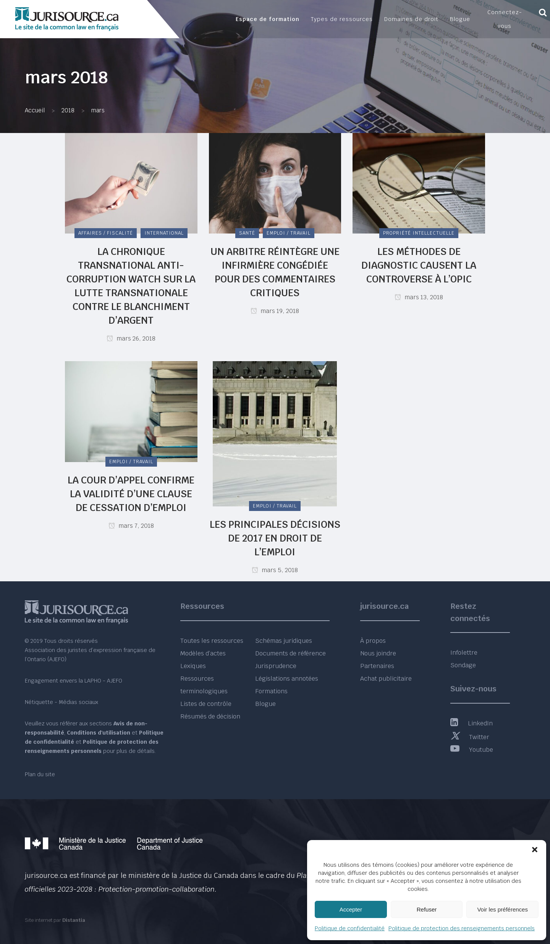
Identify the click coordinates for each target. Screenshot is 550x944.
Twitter (469, 737)
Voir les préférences (502, 909)
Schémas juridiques (283, 641)
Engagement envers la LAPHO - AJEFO (73, 680)
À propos (373, 641)
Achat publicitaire (386, 679)
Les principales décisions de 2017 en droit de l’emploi (275, 538)
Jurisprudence (275, 666)
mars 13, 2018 (419, 297)
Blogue (265, 704)
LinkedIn (471, 723)
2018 (67, 110)
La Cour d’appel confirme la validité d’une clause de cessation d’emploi (131, 494)
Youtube (471, 750)
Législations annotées (286, 679)
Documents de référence (290, 653)
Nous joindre (378, 653)
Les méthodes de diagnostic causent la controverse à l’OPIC (418, 265)
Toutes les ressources (211, 641)
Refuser (427, 909)
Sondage (463, 665)
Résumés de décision (210, 716)
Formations (271, 691)
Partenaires (377, 666)
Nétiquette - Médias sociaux (61, 702)
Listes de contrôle (205, 704)
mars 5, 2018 (275, 570)
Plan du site (40, 774)
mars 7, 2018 (131, 526)
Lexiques (193, 666)
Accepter (351, 909)
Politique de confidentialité (350, 928)
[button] (535, 849)
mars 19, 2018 (275, 311)
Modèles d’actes (203, 653)
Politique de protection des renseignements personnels (461, 928)
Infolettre (463, 653)
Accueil (35, 110)
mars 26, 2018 (131, 338)
